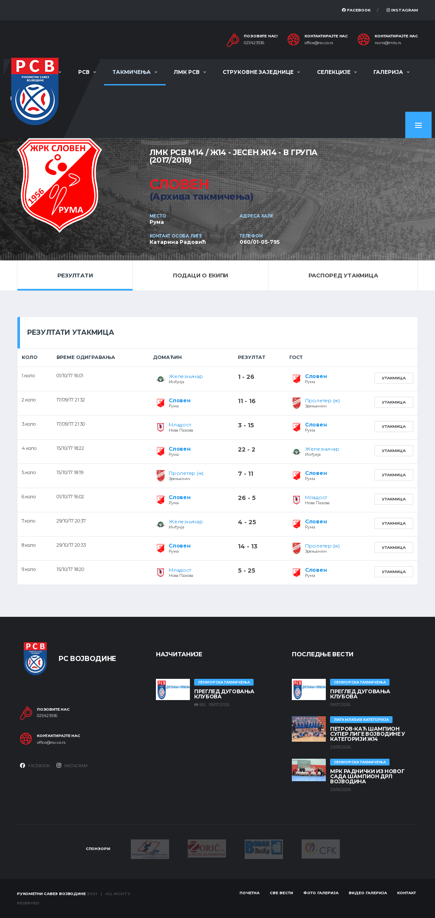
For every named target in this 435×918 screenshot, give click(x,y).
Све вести (281, 892)
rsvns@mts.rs (388, 43)
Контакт (406, 892)
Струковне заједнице (258, 72)
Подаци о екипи (200, 275)
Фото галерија (321, 892)
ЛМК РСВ (187, 72)
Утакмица (394, 378)
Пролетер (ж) (322, 400)
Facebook (356, 10)
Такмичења (132, 72)
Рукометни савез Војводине (51, 893)
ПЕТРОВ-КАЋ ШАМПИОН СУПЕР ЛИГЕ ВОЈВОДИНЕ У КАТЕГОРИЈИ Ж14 (367, 734)
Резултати (75, 275)
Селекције (333, 72)
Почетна (250, 892)
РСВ (84, 72)
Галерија (388, 72)
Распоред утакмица (343, 275)
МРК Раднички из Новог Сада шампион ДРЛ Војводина (367, 776)
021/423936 (254, 43)
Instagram (402, 10)
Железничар (186, 376)
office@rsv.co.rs (319, 43)
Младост (180, 424)
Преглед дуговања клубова (224, 694)
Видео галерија (368, 892)
